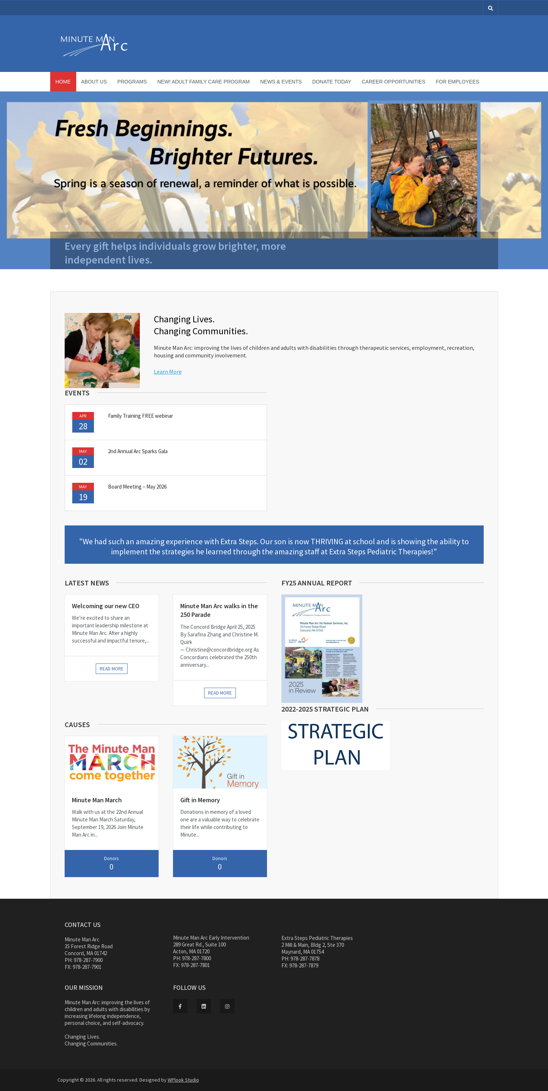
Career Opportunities (393, 82)
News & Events (281, 82)
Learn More (168, 371)
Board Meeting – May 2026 (137, 486)
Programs (132, 82)
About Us (94, 82)
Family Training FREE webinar (140, 415)
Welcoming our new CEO (105, 606)
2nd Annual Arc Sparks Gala (138, 451)
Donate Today (331, 82)
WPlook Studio (183, 1080)
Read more (112, 669)
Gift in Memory (200, 800)
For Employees (457, 82)
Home (63, 82)
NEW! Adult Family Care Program (204, 82)
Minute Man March (97, 800)
